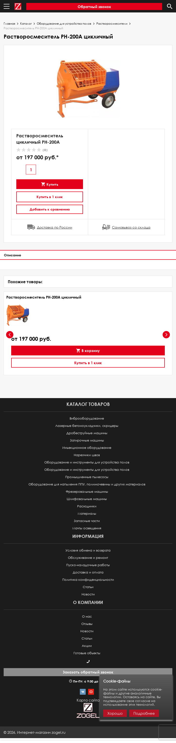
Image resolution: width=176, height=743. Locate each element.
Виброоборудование (87, 418)
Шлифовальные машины (87, 499)
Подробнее (144, 713)
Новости (88, 594)
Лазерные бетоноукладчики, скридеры (86, 426)
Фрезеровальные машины (87, 492)
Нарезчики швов (87, 455)
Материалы (87, 514)
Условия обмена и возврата (88, 550)
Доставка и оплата (88, 572)
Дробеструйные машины (86, 433)
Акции (87, 646)
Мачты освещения (86, 528)
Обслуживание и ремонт (88, 558)
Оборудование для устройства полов (64, 23)
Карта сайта (88, 700)
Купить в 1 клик (50, 197)
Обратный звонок (94, 6)
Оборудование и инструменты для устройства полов (86, 462)
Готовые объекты (87, 653)
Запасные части (87, 521)
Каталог (26, 23)
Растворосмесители (111, 23)
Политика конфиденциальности (88, 580)
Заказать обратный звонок (88, 672)
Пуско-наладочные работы (88, 565)
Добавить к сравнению (50, 209)
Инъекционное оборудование (86, 448)
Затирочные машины (87, 440)
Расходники (86, 506)
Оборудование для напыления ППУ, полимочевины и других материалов (86, 484)
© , (34, 732)
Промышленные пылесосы (86, 477)
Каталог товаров (88, 404)
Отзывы (87, 624)
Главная (9, 23)
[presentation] (9, 334)
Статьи (88, 587)
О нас (87, 616)
